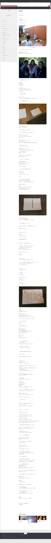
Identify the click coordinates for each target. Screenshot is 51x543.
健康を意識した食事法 (6, 38)
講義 (3, 55)
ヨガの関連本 (5, 32)
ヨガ (19, 10)
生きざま (20, 525)
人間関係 (4, 36)
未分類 (4, 47)
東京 (3, 51)
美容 (3, 53)
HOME (3, 7)
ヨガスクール (5, 34)
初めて (4, 40)
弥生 (29, 527)
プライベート (5, 26)
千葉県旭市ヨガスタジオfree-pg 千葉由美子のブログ (24, 3)
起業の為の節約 (5, 59)
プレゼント (4, 28)
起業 (3, 57)
